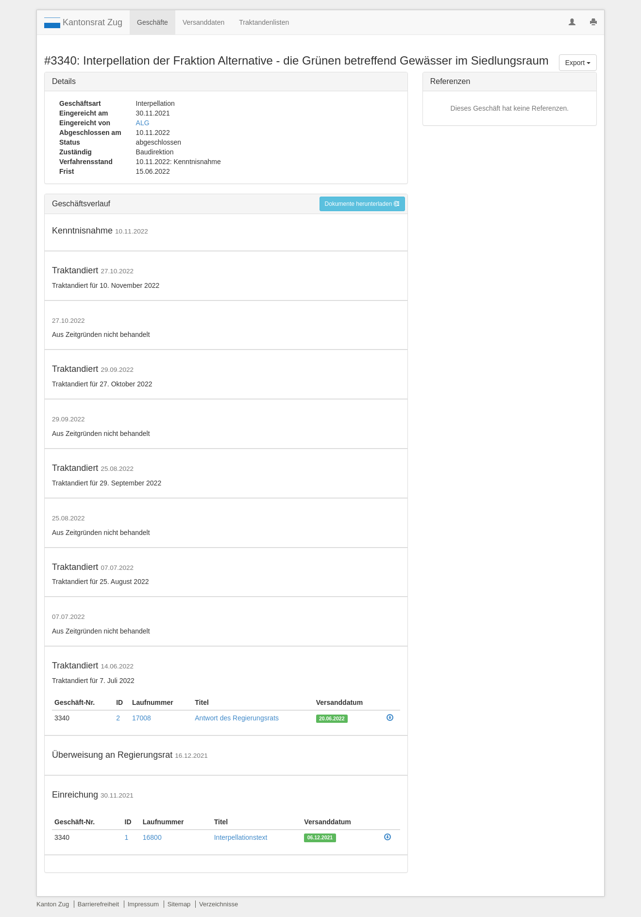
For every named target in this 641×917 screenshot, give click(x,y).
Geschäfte (152, 22)
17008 (141, 718)
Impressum (143, 904)
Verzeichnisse (218, 904)
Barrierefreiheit (98, 904)
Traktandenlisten (264, 22)
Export (577, 63)
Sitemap (179, 904)
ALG (143, 123)
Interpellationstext (241, 837)
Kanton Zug (52, 904)
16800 (152, 837)
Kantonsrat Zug (83, 22)
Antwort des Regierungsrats (237, 718)
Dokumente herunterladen (362, 203)
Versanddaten (203, 22)
